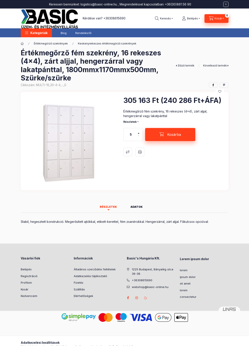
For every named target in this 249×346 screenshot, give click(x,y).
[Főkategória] (22, 44)
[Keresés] (163, 18)
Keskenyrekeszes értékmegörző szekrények (107, 43)
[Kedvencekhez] (219, 91)
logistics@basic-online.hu (99, 4)
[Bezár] (225, 4)
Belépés (26, 269)
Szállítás (79, 289)
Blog (64, 33)
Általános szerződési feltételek (95, 269)
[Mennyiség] (131, 134)
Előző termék (186, 65)
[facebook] (213, 85)
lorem (183, 270)
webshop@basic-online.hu (150, 287)
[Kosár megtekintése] (216, 18)
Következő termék (215, 65)
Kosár (24, 289)
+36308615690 (114, 18)
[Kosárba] (170, 134)
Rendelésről (83, 33)
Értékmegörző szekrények (51, 43)
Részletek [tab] (108, 206)
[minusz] (138, 138)
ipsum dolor (188, 277)
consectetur (188, 296)
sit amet (185, 283)
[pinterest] (224, 85)
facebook (128, 297)
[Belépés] (190, 18)
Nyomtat (140, 152)
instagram (136, 297)
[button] (36, 32)
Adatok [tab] (137, 206)
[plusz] (138, 131)
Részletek (130, 121)
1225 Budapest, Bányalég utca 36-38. (152, 271)
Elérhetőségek (83, 296)
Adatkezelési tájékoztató (90, 276)
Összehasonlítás (127, 152)
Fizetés (78, 282)
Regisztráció (29, 276)
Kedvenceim (29, 296)
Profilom (26, 282)
